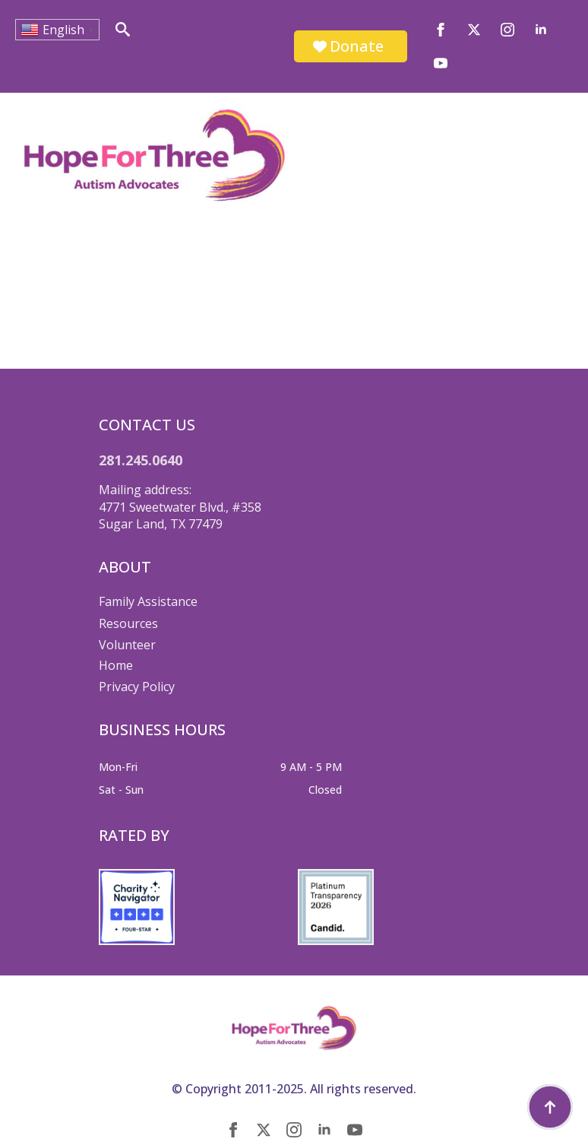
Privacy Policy (137, 686)
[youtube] (441, 63)
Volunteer (127, 644)
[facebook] (441, 30)
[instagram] (507, 30)
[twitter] (474, 30)
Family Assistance (148, 601)
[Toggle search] (122, 29)
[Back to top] (550, 1107)
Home (116, 665)
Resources (128, 623)
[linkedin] (541, 30)
